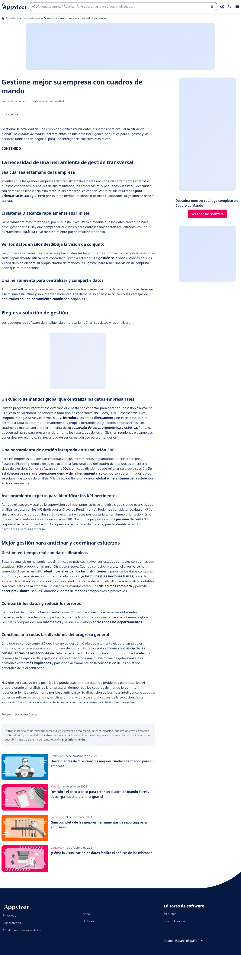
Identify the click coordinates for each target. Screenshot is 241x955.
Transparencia (12, 923)
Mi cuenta (170, 914)
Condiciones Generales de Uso (22, 930)
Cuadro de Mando (33, 18)
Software (89, 921)
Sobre (87, 914)
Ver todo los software (207, 214)
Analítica (13, 18)
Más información (73, 739)
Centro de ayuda (174, 921)
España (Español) (189, 940)
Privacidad (9, 915)
